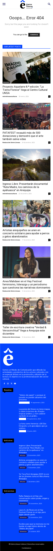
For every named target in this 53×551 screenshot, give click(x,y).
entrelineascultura (10, 96)
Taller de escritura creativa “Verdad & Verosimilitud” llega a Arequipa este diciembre (24, 330)
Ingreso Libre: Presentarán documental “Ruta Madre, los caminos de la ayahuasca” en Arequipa (25, 187)
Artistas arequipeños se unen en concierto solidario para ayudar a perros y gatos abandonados (26, 233)
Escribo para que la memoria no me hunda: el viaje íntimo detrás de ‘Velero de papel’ (34, 526)
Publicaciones (7, 128)
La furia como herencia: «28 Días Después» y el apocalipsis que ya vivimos (33, 425)
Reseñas (22, 419)
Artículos (6, 82)
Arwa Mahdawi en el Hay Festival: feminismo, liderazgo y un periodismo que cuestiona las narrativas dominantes (26, 284)
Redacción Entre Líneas (11, 142)
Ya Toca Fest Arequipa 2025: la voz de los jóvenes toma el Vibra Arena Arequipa (34, 476)
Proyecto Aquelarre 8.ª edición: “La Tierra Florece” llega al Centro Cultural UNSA (25, 90)
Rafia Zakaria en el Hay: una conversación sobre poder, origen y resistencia (34, 498)
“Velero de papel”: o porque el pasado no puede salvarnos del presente (32, 397)
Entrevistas (6, 277)
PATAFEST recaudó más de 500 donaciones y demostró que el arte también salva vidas (23, 136)
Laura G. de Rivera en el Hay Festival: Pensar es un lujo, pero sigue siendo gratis (32, 512)
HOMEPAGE (34, 35)
